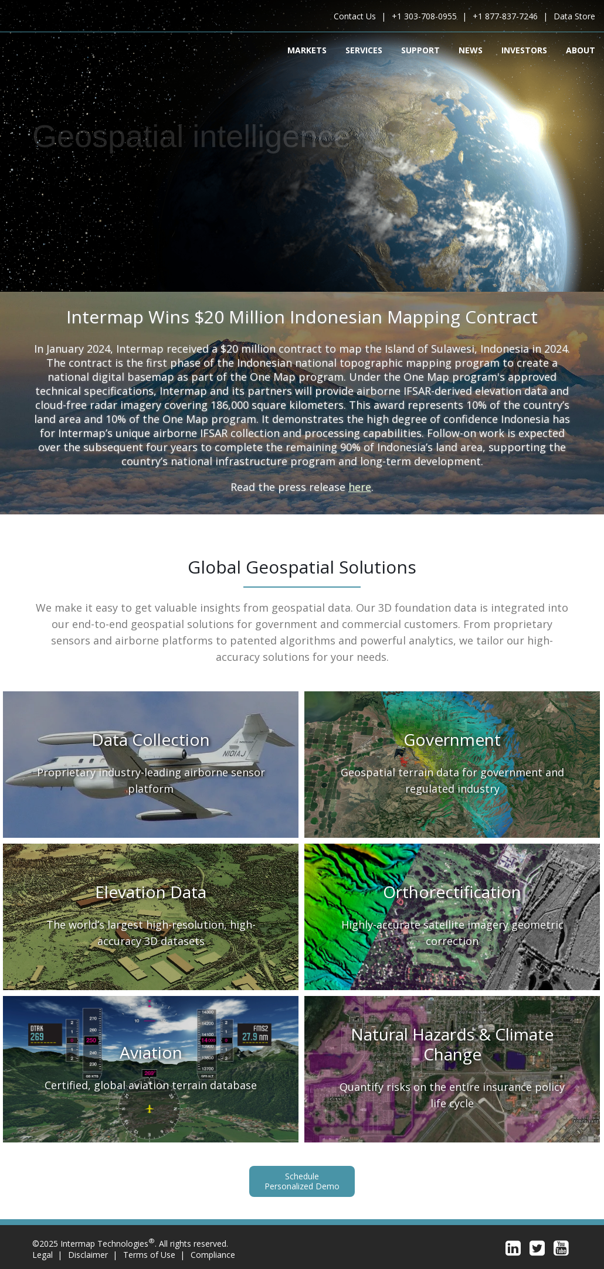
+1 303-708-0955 (424, 16)
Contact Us (355, 16)
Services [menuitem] (363, 49)
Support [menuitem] (420, 49)
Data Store (574, 16)
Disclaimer (88, 1254)
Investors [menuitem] (524, 49)
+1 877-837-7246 (505, 16)
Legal (42, 1254)
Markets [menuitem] (307, 49)
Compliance (213, 1254)
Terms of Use (149, 1254)
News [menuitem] (471, 49)
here (359, 487)
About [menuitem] (580, 49)
